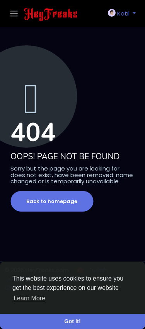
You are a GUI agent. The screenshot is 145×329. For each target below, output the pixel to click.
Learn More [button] (29, 298)
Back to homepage (51, 201)
